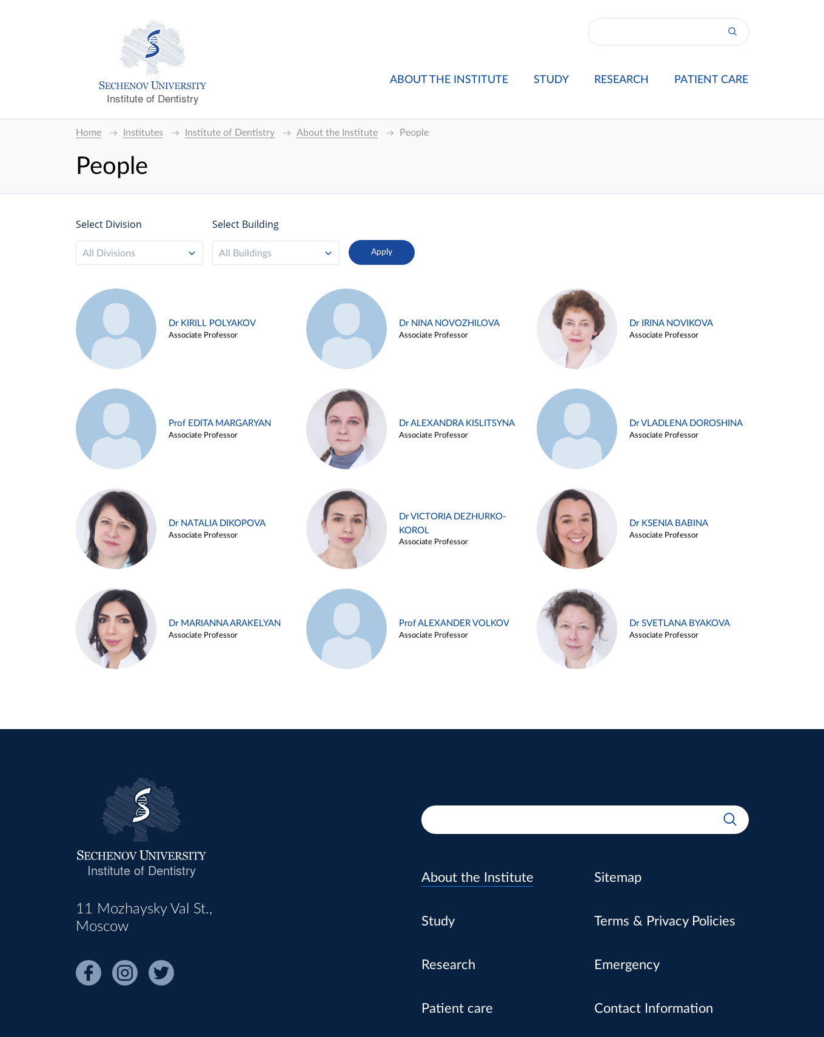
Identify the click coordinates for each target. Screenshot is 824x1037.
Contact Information (653, 1008)
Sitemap (617, 877)
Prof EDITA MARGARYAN (220, 423)
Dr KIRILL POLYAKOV (212, 323)
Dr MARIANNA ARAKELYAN (225, 623)
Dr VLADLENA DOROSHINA (686, 423)
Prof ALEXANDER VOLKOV (454, 623)
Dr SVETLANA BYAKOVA (679, 623)
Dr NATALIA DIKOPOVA (217, 523)
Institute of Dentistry (153, 98)
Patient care (711, 80)
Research (621, 80)
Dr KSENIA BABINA (668, 523)
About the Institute (449, 80)
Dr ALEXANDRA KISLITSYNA (457, 423)
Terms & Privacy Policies (664, 921)
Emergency (627, 965)
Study (551, 80)
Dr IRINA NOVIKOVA (671, 323)
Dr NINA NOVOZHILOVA (449, 323)
